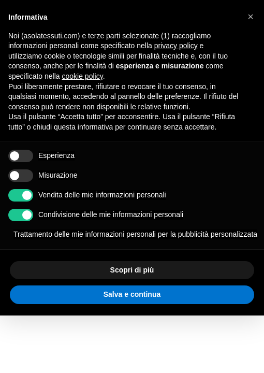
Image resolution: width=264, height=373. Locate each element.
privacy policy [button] (176, 45)
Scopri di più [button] (132, 270)
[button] (250, 16)
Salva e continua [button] (132, 294)
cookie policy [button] (82, 76)
